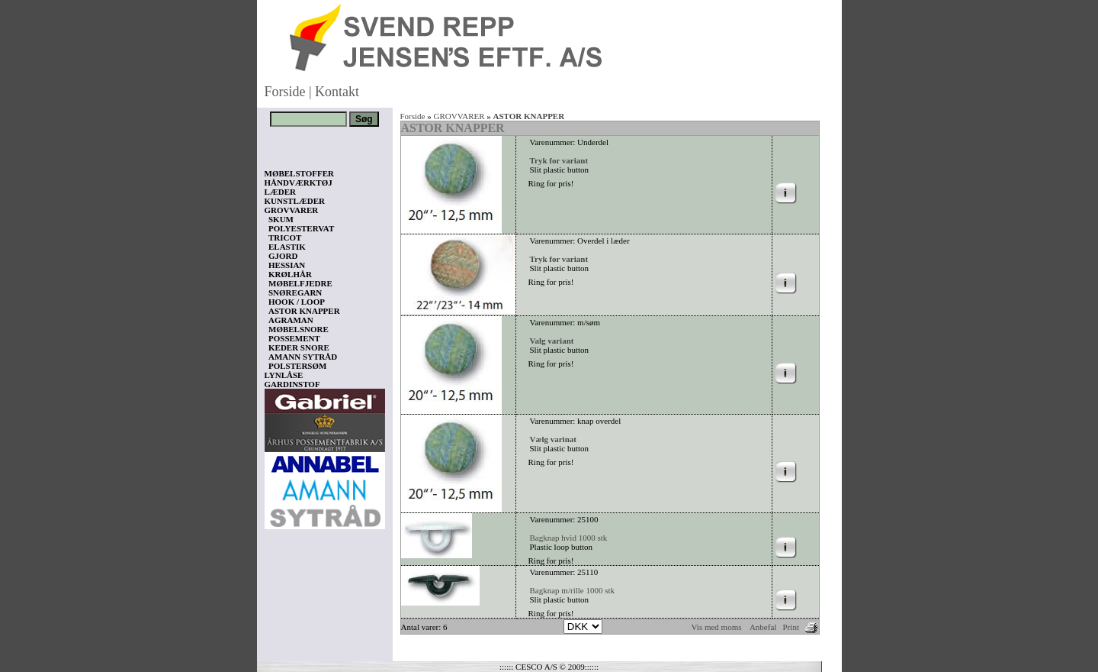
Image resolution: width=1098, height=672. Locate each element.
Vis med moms (717, 627)
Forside (285, 91)
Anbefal (763, 627)
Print (791, 627)
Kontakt (337, 91)
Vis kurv (286, 581)
